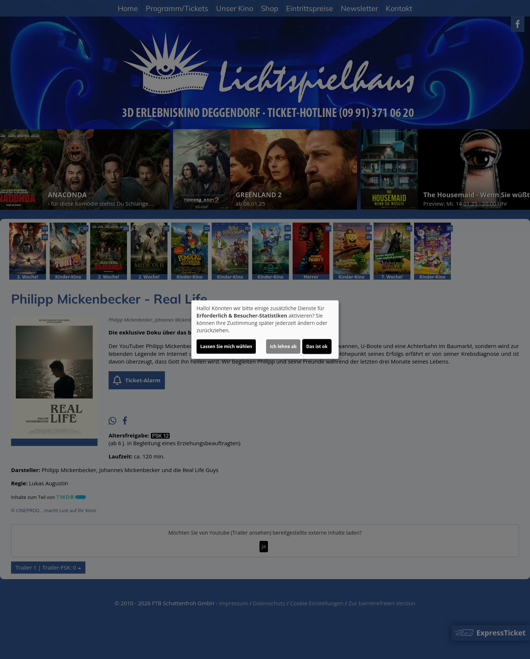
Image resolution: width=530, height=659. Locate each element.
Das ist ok (317, 346)
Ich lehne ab (283, 346)
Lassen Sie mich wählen (226, 346)
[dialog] (265, 329)
